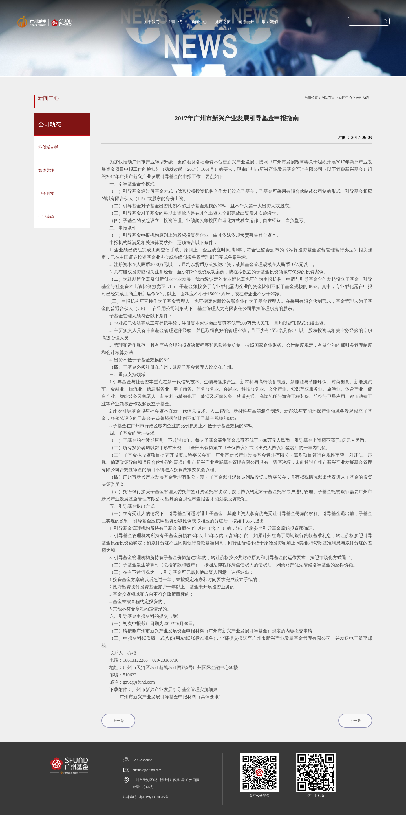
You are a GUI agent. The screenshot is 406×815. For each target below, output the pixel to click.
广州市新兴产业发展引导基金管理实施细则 (175, 689)
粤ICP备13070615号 (153, 797)
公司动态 (362, 97)
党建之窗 (223, 22)
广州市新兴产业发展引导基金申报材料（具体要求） (171, 696)
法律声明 (129, 797)
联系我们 (270, 22)
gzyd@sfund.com (139, 682)
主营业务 (175, 22)
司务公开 (246, 22)
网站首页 (328, 97)
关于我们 (152, 22)
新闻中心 (199, 22)
